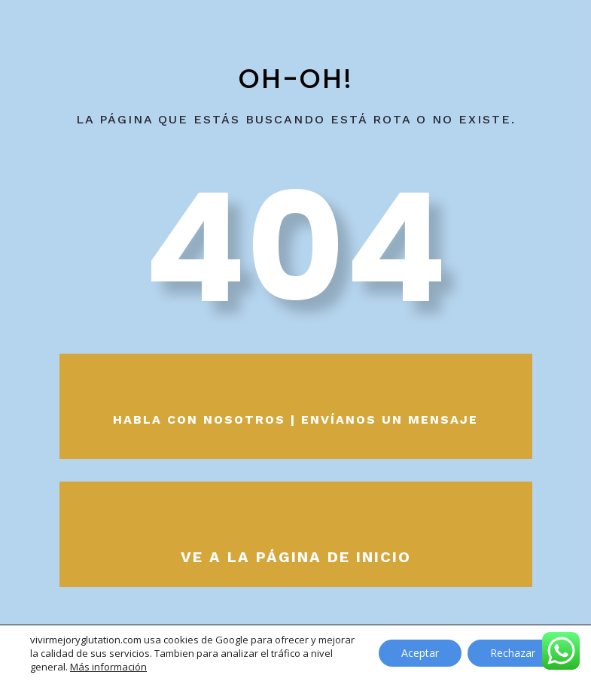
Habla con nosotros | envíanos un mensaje (295, 419)
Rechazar (512, 653)
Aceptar (420, 653)
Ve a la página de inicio (296, 557)
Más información (108, 666)
